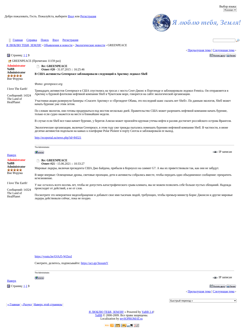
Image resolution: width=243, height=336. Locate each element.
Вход (71, 16)
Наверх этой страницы (48, 304)
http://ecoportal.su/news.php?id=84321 (58, 137)
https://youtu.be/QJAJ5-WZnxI (53, 256)
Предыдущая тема (199, 50)
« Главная (13, 304)
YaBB (98, 315)
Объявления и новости (58, 45)
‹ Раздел (26, 304)
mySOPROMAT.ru (131, 318)
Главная (18, 40)
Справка (32, 40)
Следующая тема (223, 50)
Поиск (45, 40)
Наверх (11, 155)
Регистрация (88, 16)
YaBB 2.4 (147, 311)
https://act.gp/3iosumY (94, 263)
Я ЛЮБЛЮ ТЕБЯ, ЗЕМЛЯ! (23, 45)
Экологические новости (90, 45)
